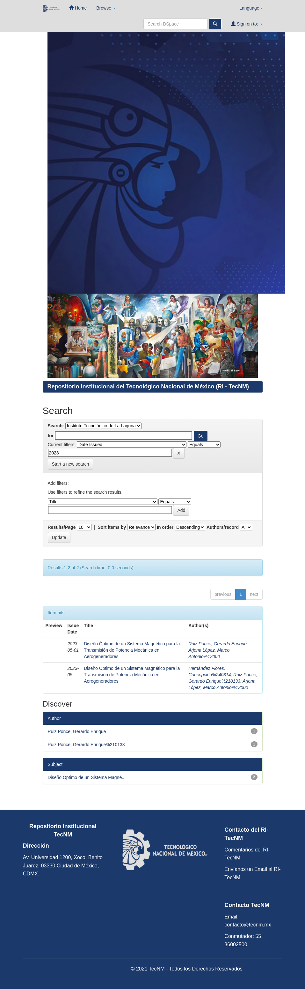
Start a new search (70, 464)
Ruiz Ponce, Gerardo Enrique (217, 643)
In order (165, 527)
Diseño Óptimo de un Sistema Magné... (87, 777)
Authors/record (223, 527)
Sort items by (112, 527)
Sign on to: (247, 23)
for (51, 435)
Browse (106, 8)
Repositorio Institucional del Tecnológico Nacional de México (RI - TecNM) (148, 386)
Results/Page (62, 527)
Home (78, 8)
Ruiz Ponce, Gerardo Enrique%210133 (86, 744)
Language (250, 8)
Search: (56, 425)
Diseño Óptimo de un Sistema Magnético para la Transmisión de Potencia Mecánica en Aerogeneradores (132, 650)
